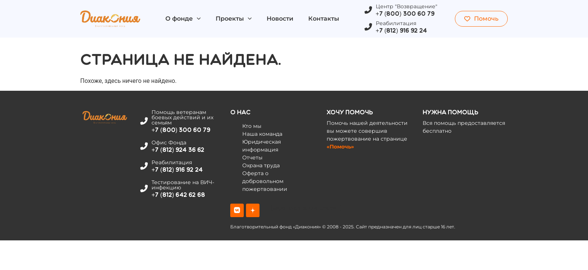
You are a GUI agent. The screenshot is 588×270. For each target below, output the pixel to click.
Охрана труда (261, 165)
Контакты (323, 18)
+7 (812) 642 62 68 (178, 195)
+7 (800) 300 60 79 (405, 13)
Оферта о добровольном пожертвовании (264, 181)
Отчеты (252, 157)
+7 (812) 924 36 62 (178, 150)
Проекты (234, 18)
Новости (280, 18)
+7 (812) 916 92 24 (401, 30)
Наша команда (262, 133)
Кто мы (251, 126)
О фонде (183, 18)
